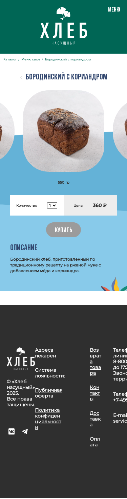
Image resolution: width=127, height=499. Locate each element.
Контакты (95, 393)
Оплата (95, 442)
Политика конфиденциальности (48, 418)
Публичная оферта (48, 393)
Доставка (95, 419)
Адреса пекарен (45, 353)
